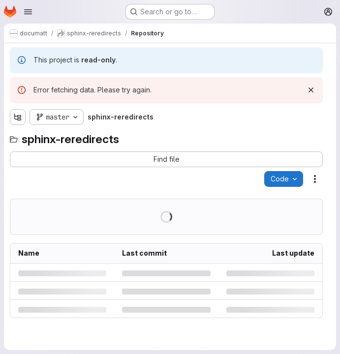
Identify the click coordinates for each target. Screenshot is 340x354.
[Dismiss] (311, 90)
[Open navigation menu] (28, 12)
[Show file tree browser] (18, 117)
